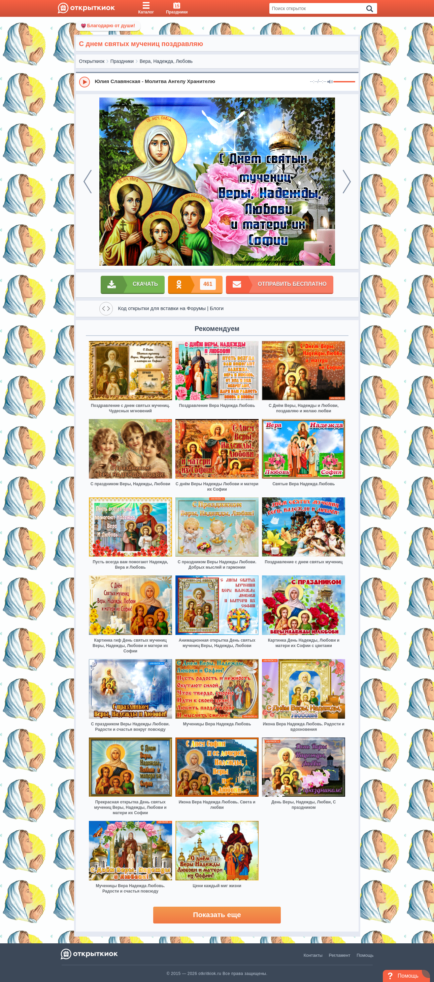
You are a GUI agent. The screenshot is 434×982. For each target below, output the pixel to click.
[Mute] (330, 82)
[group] (217, 82)
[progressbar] (344, 82)
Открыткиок (92, 61)
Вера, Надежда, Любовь (166, 61)
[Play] (84, 82)
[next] (347, 182)
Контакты (313, 955)
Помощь (365, 955)
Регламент (339, 955)
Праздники (122, 61)
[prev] (87, 182)
